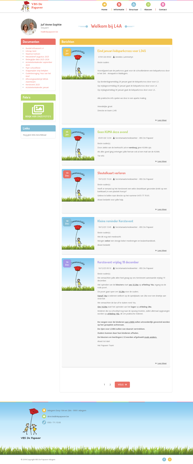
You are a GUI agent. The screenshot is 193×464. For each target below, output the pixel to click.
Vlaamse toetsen (33, 54)
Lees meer (161, 120)
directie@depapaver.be (58, 416)
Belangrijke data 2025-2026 (37, 59)
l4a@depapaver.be (49, 31)
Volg (122, 384)
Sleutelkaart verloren (112, 173)
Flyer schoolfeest (33, 68)
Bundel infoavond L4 (34, 48)
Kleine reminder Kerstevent (115, 221)
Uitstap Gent (31, 51)
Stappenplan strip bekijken (37, 70)
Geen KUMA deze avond (113, 132)
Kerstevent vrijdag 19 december (118, 262)
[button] (104, 6)
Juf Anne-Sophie (51, 26)
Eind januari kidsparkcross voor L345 (122, 51)
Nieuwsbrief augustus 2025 (37, 56)
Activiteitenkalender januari (37, 87)
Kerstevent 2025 (33, 84)
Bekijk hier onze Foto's (38, 111)
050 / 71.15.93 (54, 422)
